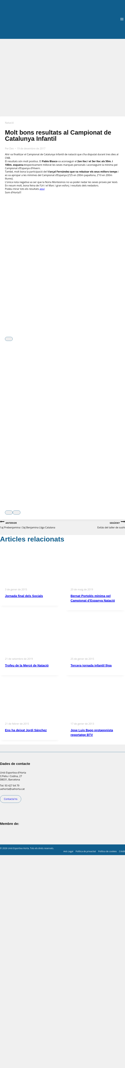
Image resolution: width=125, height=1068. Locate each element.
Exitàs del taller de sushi (93, 524)
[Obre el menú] (122, 19)
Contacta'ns (10, 799)
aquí (42, 189)
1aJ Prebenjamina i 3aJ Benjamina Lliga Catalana (31, 524)
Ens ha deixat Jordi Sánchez (26, 730)
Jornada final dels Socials (24, 596)
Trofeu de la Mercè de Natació (27, 665)
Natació (9, 122)
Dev (11, 148)
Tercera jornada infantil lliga (91, 665)
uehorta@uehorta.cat (12, 789)
